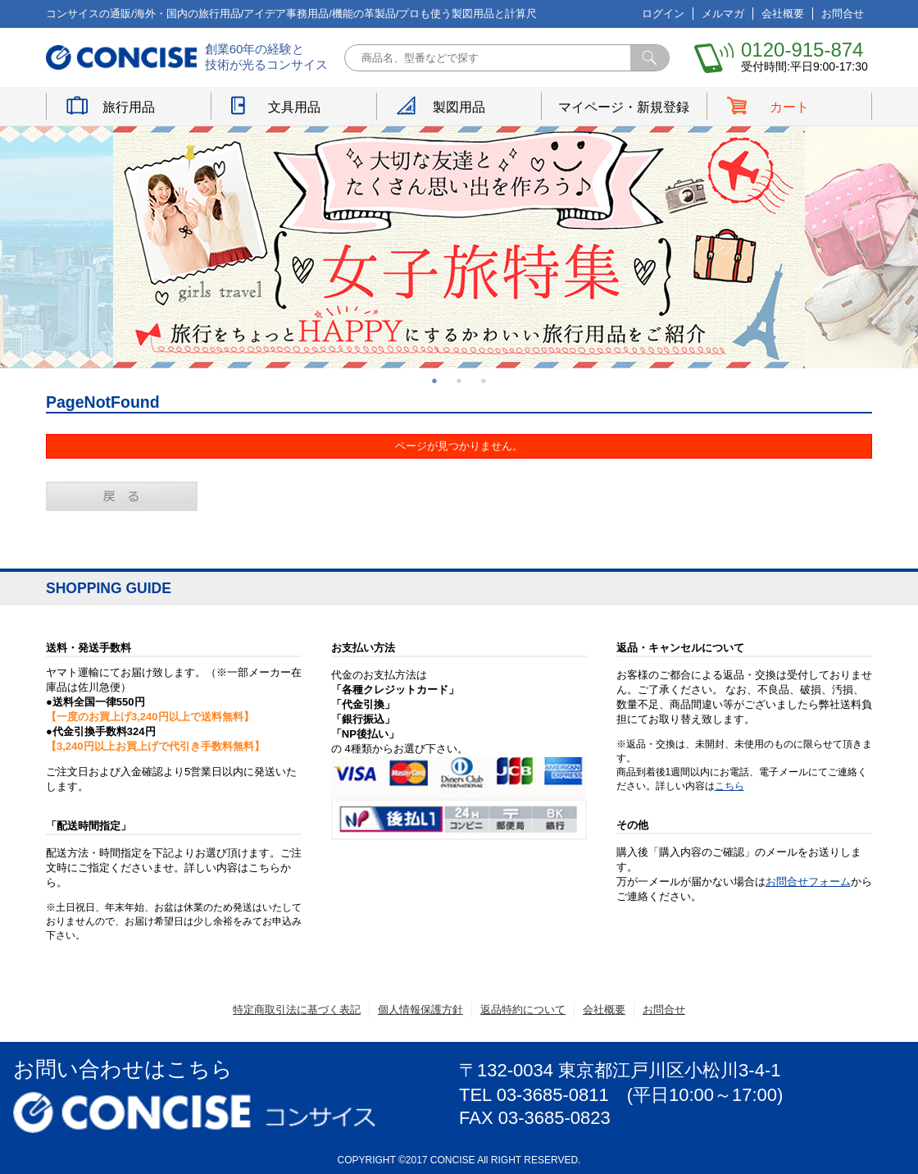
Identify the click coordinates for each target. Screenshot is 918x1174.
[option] (459, 247)
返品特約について (523, 1009)
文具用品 (294, 107)
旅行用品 (128, 107)
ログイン (663, 13)
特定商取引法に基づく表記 (297, 1009)
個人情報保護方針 (420, 1009)
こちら (729, 786)
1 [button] (434, 380)
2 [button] (459, 380)
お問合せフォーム (808, 881)
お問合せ (842, 13)
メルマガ (723, 13)
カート (789, 107)
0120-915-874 (802, 50)
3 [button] (483, 380)
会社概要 (782, 13)
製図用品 (459, 107)
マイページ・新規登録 (623, 107)
